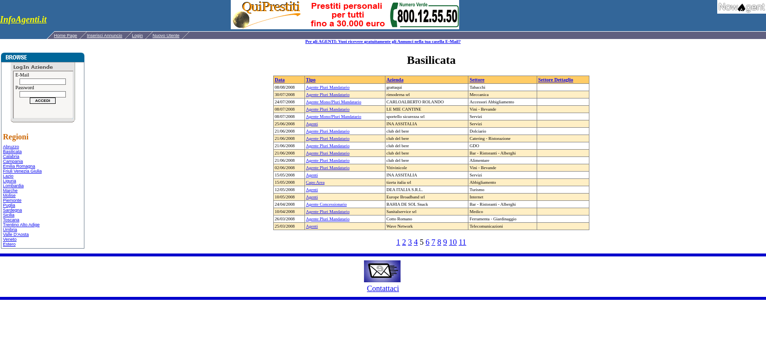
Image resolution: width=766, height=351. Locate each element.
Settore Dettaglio (555, 79)
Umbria (10, 229)
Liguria (9, 180)
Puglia (9, 205)
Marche (10, 190)
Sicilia (9, 215)
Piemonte (12, 200)
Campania (13, 161)
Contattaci (383, 288)
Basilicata (12, 151)
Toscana (11, 219)
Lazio (8, 176)
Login (137, 35)
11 (462, 242)
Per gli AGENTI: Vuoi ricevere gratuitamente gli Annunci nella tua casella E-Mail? (383, 41)
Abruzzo (11, 146)
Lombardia (13, 185)
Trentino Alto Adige (21, 224)
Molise (9, 195)
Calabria (11, 156)
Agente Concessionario (326, 204)
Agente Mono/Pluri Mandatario (333, 101)
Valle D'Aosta (16, 234)
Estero (9, 244)
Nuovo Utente (166, 35)
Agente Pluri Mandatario (327, 87)
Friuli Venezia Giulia (22, 171)
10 (453, 242)
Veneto (10, 239)
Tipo (311, 79)
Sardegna (12, 210)
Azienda (394, 79)
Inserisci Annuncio (104, 35)
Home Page (66, 35)
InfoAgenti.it (23, 19)
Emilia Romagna (19, 166)
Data (280, 79)
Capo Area (315, 182)
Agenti (312, 123)
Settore (476, 79)
